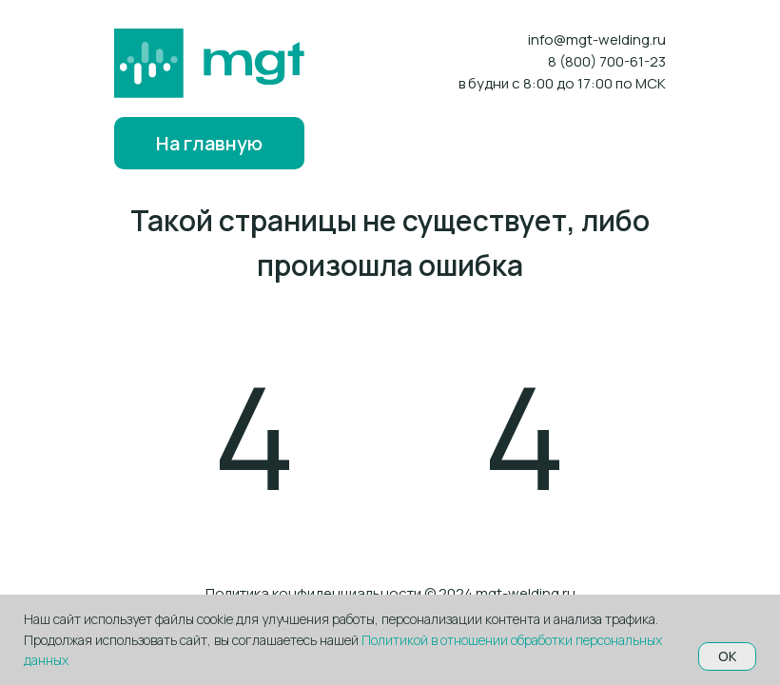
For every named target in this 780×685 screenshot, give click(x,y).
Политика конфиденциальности (313, 593)
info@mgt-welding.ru (597, 39)
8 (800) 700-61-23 (607, 61)
